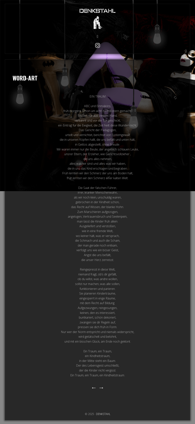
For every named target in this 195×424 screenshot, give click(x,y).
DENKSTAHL (97, 18)
